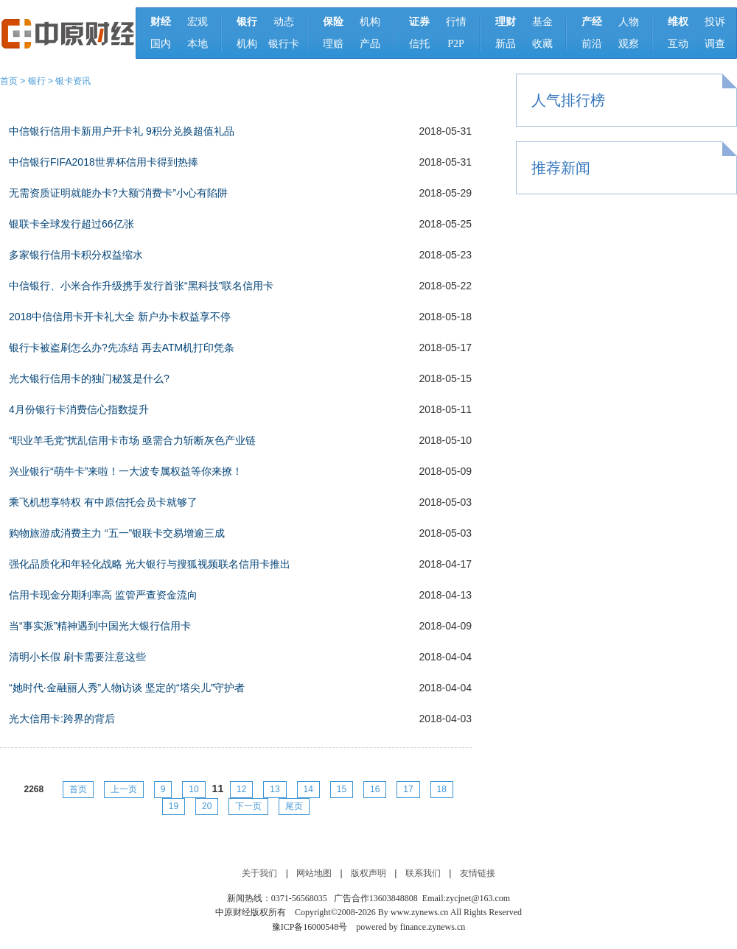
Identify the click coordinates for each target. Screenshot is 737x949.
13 (274, 789)
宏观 (197, 21)
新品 (505, 43)
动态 (283, 21)
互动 (678, 43)
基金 (542, 21)
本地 (197, 43)
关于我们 (259, 873)
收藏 (542, 43)
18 (442, 789)
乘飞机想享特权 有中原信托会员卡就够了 (103, 502)
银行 (37, 81)
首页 (9, 81)
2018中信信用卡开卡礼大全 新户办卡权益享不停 (120, 316)
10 (193, 789)
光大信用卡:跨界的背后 (62, 718)
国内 (160, 43)
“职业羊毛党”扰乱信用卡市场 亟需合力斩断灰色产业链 (132, 440)
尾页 (294, 806)
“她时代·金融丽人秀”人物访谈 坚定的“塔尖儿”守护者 (127, 688)
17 (408, 789)
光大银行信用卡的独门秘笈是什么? (89, 378)
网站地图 (314, 873)
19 (173, 806)
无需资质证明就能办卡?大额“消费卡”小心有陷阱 (118, 193)
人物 (628, 21)
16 (375, 789)
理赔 (333, 43)
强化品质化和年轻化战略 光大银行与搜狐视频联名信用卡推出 (149, 564)
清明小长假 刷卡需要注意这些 (77, 657)
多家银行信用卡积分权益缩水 (76, 255)
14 (308, 789)
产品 (370, 43)
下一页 (248, 806)
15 (341, 789)
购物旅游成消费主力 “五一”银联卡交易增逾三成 (117, 533)
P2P (455, 43)
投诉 (715, 21)
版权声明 (368, 873)
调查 (715, 43)
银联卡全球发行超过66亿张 (71, 224)
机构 (247, 43)
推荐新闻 (560, 168)
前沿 (591, 43)
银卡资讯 (73, 81)
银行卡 (283, 43)
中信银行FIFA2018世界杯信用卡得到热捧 (103, 162)
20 (207, 806)
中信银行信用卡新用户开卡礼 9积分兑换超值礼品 (121, 131)
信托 (419, 43)
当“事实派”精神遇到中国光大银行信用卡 (100, 626)
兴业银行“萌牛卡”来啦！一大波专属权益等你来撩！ (125, 471)
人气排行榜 (568, 100)
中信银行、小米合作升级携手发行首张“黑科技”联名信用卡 (141, 286)
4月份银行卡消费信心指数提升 (79, 409)
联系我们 (423, 873)
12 (241, 789)
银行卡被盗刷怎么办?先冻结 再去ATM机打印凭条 (121, 347)
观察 (628, 43)
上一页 (124, 789)
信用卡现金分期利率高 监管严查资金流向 (103, 595)
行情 (456, 21)
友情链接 (477, 873)
